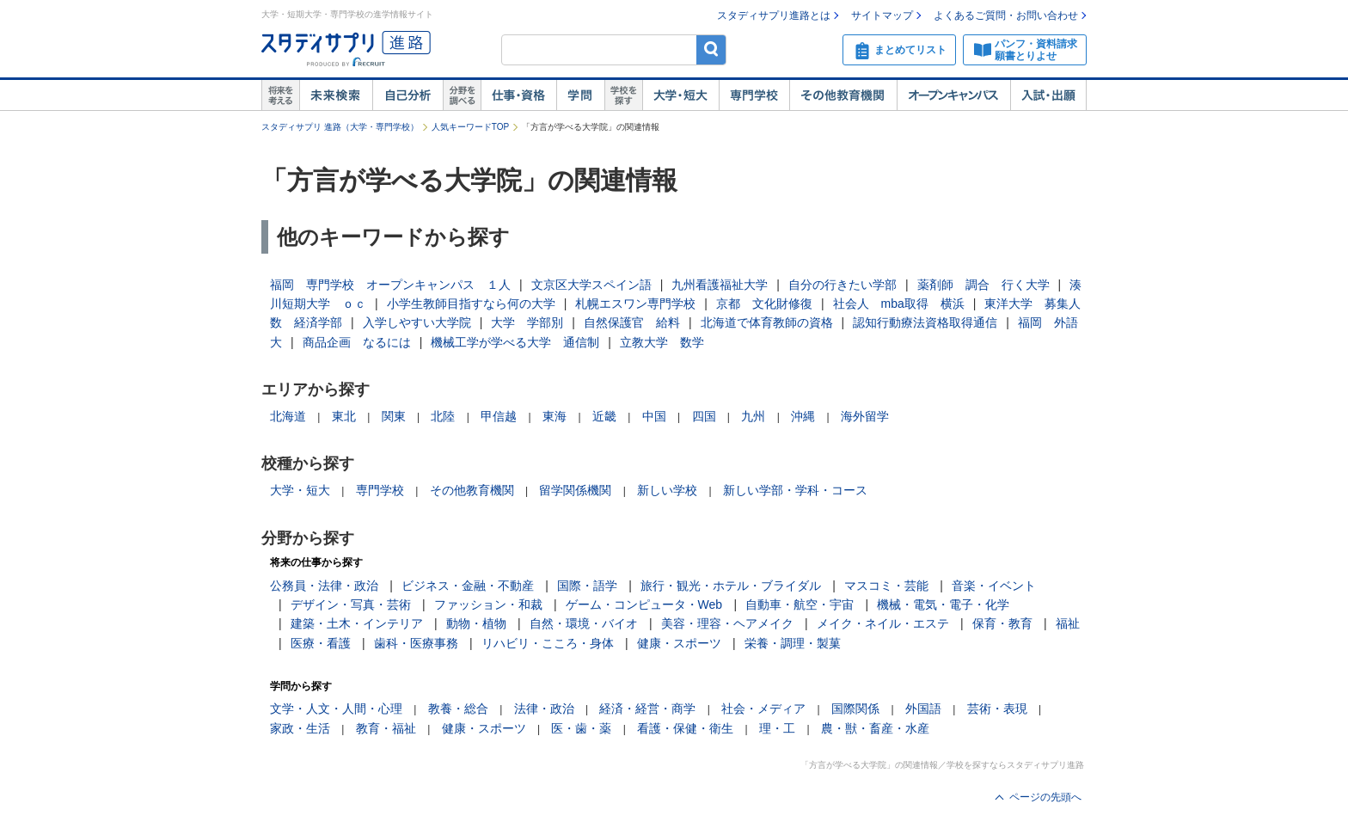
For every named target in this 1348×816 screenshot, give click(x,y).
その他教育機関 (843, 95)
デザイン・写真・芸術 (351, 604)
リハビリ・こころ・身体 (547, 643)
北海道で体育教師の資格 (767, 322)
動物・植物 (476, 623)
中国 (654, 416)
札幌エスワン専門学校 (635, 303)
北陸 (443, 416)
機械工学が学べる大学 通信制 (515, 342)
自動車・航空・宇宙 (799, 604)
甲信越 (499, 416)
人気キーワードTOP (470, 127)
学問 (580, 95)
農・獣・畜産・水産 (875, 728)
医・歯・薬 (581, 728)
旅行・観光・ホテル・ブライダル (730, 585)
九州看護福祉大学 (719, 284)
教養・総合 (458, 708)
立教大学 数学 (662, 342)
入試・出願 (1048, 95)
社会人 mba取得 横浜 (899, 303)
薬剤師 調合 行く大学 (983, 284)
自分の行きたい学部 (842, 284)
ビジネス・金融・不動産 (467, 585)
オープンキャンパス (953, 95)
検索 (711, 49)
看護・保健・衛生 (685, 728)
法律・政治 (544, 708)
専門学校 (754, 95)
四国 (704, 416)
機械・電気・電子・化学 (943, 604)
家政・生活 (300, 728)
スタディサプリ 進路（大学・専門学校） (340, 127)
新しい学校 (667, 490)
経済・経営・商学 (647, 708)
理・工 (777, 728)
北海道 (288, 416)
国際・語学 (587, 585)
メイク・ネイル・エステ (883, 623)
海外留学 (865, 416)
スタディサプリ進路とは (773, 15)
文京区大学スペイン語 (591, 284)
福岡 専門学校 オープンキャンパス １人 (390, 284)
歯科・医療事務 (416, 643)
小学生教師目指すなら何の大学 (471, 303)
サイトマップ (882, 15)
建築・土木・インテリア (357, 623)
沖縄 (803, 416)
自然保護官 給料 (632, 322)
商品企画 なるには (357, 342)
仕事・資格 (518, 95)
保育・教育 (1002, 623)
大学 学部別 (527, 322)
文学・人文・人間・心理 (336, 708)
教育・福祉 (386, 728)
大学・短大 (680, 95)
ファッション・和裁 (488, 604)
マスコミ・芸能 (886, 585)
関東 (394, 416)
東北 (344, 416)
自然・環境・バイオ (584, 623)
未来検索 (335, 95)
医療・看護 (321, 643)
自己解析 (407, 95)
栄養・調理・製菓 (792, 643)
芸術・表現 (997, 708)
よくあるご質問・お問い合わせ (1006, 15)
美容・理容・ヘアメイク (727, 623)
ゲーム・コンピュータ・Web (644, 604)
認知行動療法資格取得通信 (925, 322)
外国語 (923, 708)
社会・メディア (763, 708)
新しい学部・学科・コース (795, 490)
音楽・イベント (994, 585)
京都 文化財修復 (764, 303)
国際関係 (855, 708)
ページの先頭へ (1045, 797)
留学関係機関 (575, 490)
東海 (554, 416)
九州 (753, 416)
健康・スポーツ (679, 643)
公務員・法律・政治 (324, 585)
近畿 (604, 416)
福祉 (1068, 623)
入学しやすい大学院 (417, 322)
